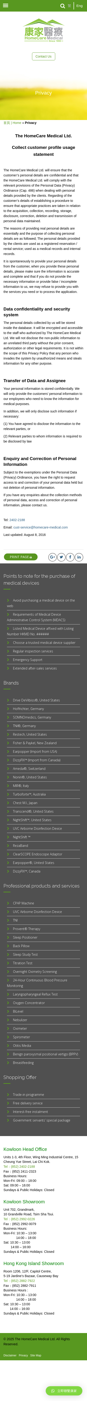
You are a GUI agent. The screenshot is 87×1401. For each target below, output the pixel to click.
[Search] (62, 6)
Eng (79, 6)
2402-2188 (17, 520)
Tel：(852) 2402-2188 (19, 1166)
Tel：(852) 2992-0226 (19, 1219)
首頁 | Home (12, 123)
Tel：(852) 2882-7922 (19, 1281)
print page (21, 557)
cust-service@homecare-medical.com (40, 527)
